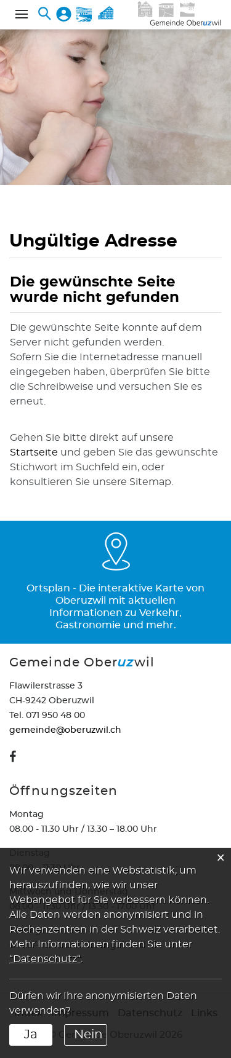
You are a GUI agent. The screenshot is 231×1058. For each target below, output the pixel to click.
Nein (88, 1034)
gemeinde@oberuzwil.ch (65, 730)
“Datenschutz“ (45, 959)
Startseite (34, 452)
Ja (31, 1034)
